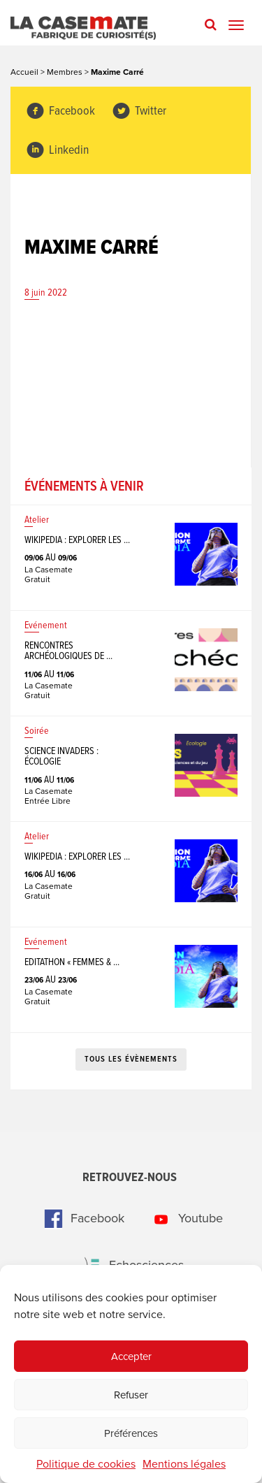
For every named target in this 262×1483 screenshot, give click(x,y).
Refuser (131, 1395)
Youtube (183, 1218)
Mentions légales (184, 1464)
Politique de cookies (86, 1464)
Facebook (60, 111)
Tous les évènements (131, 1059)
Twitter (139, 111)
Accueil (24, 72)
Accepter (131, 1356)
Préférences (131, 1433)
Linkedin (57, 151)
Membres (64, 72)
